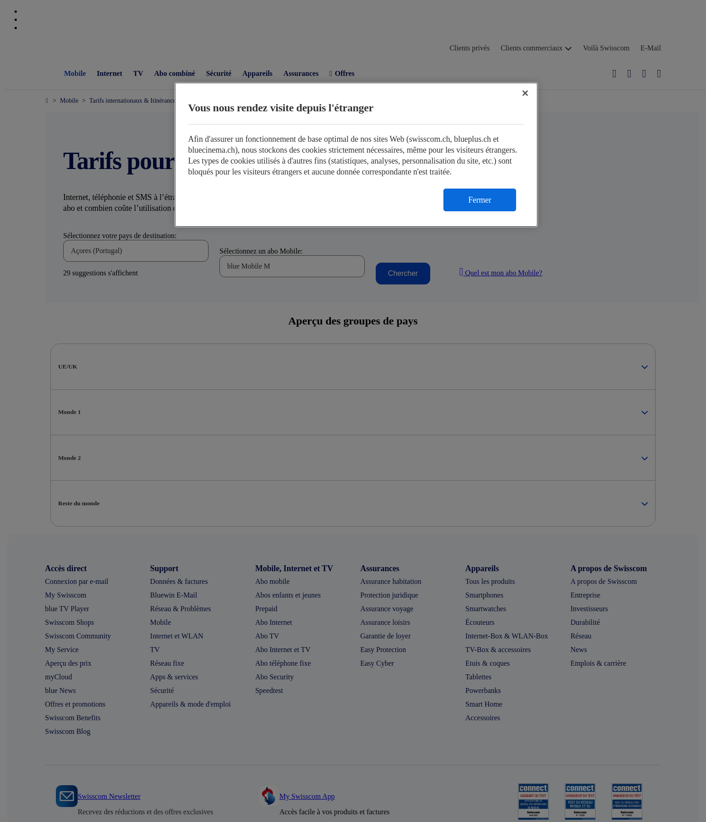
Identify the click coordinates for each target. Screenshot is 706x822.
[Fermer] (525, 93)
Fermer (479, 199)
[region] (356, 154)
